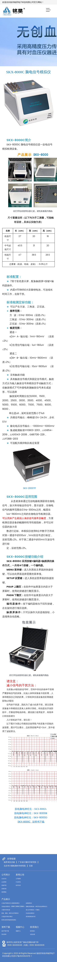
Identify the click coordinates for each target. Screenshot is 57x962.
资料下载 (6, 927)
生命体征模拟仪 (30, 913)
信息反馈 (32, 934)
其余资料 (4, 934)
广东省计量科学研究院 (27, 862)
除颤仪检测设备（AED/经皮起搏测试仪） (37, 906)
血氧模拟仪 (29, 903)
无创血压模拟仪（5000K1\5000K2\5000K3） (13, 906)
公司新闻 (18, 878)
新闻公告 (20, 874)
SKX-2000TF (29, 488)
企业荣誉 (4, 882)
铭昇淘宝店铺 (9, 862)
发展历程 (4, 889)
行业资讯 (18, 882)
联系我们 (34, 927)
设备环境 (4, 885)
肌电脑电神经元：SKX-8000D (30, 817)
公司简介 (6, 874)
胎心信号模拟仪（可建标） (33, 910)
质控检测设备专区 (31, 916)
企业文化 (4, 878)
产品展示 (6, 899)
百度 (31, 866)
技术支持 (18, 885)
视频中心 (20, 927)
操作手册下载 (5, 931)
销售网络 (4, 892)
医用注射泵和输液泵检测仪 (9, 920)
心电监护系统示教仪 (7, 916)
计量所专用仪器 (6, 910)
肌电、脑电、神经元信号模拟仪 (10, 913)
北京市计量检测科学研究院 (15, 866)
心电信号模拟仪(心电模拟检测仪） (11, 903)
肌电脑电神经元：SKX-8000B (30, 813)
